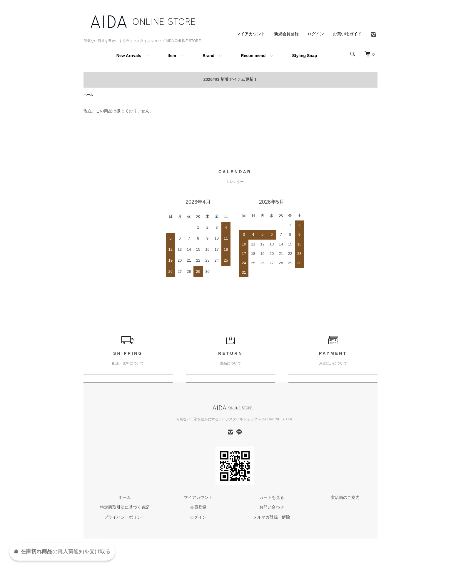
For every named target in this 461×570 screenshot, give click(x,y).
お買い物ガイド (347, 33)
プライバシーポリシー (124, 517)
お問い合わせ (271, 507)
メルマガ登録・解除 (271, 517)
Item (172, 55)
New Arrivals (128, 55)
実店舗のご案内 (345, 498)
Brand (208, 55)
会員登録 (198, 507)
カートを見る (271, 498)
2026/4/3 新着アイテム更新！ (230, 79)
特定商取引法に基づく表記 (124, 507)
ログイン (316, 33)
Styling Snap (304, 55)
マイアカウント (250, 33)
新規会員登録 (286, 33)
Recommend (253, 55)
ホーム (88, 95)
